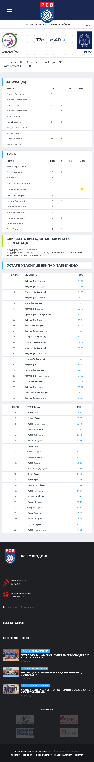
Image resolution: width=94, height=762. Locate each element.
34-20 (80, 281)
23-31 (79, 468)
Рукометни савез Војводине (31, 751)
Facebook (10, 607)
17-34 (79, 485)
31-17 (80, 286)
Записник (76, 252)
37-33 (80, 348)
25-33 (80, 297)
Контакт (79, 755)
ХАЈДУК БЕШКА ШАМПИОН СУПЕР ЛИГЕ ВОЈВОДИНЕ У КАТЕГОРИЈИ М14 (55, 691)
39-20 (79, 412)
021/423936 (15, 584)
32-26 (79, 463)
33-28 (80, 331)
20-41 (80, 398)
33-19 (79, 424)
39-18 (80, 303)
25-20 (79, 446)
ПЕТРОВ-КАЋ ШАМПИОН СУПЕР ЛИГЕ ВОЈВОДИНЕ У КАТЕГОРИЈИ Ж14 (55, 656)
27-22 (80, 314)
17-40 (80, 365)
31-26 (80, 376)
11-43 (79, 474)
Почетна (15, 755)
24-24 (79, 429)
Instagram (27, 607)
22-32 (80, 353)
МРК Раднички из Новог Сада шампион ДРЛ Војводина (53, 673)
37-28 (79, 479)
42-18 (79, 502)
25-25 (80, 342)
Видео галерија (63, 755)
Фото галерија (44, 755)
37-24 (80, 325)
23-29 (79, 507)
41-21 (79, 530)
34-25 (80, 292)
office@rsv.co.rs (17, 596)
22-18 (80, 309)
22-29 (79, 418)
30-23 (80, 336)
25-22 (80, 387)
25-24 (80, 320)
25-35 (80, 392)
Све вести (27, 755)
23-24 (79, 513)
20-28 (79, 451)
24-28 (79, 440)
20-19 (80, 381)
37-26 (79, 457)
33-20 (80, 359)
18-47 (79, 518)
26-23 (80, 370)
